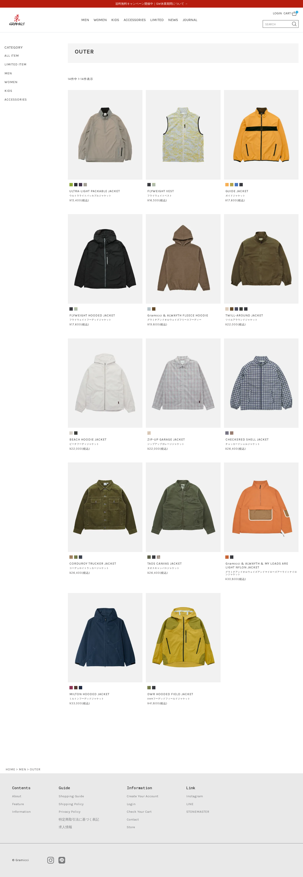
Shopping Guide (71, 796)
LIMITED (157, 20)
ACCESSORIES (135, 20)
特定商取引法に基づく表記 (79, 819)
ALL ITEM (11, 56)
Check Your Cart (139, 812)
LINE (189, 804)
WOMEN (100, 20)
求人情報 (65, 827)
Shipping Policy (71, 804)
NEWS (173, 20)
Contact (133, 819)
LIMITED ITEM (15, 64)
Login (131, 804)
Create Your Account (142, 796)
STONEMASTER (197, 812)
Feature (18, 804)
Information (21, 812)
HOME (10, 769)
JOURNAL (190, 20)
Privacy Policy (69, 812)
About (16, 796)
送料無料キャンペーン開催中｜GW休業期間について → (151, 3)
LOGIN (277, 13)
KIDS (115, 20)
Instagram (194, 796)
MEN (85, 20)
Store (131, 827)
